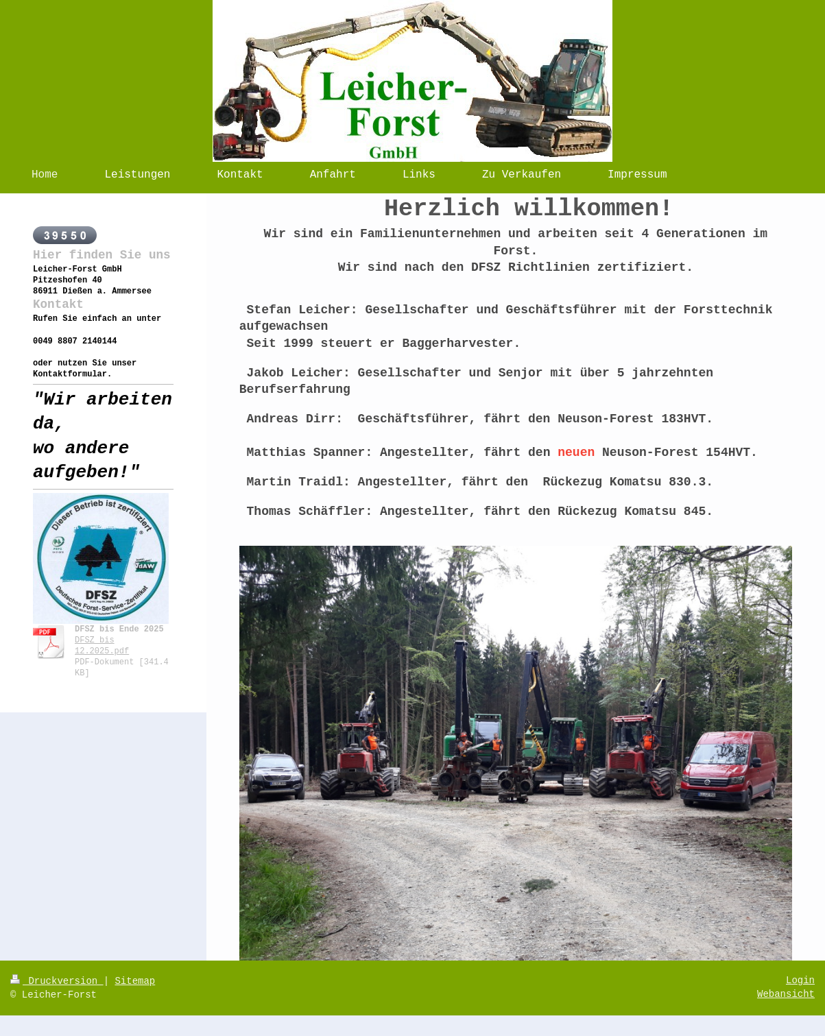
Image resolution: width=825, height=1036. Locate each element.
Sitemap (135, 981)
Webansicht (786, 994)
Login (800, 980)
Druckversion (57, 981)
